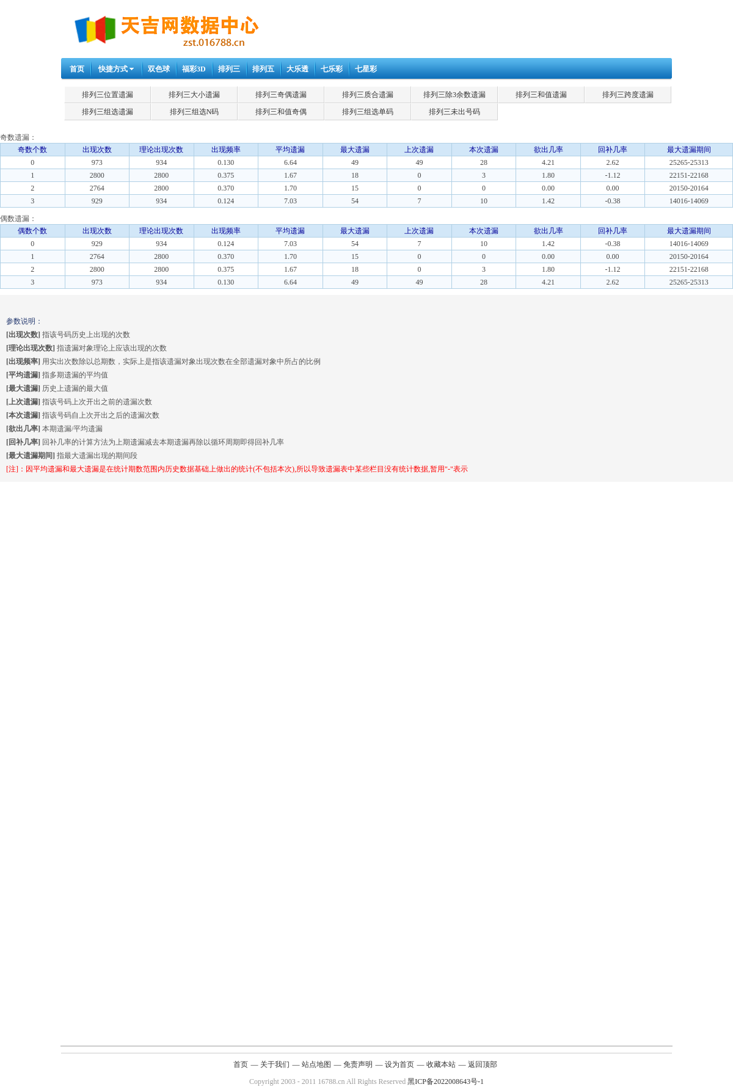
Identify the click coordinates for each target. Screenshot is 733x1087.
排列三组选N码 (194, 111)
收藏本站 (441, 1064)
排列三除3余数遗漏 (454, 94)
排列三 (229, 69)
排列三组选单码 (367, 111)
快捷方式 (113, 69)
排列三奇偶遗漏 (281, 94)
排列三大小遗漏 (194, 94)
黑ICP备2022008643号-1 (445, 1081)
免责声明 (358, 1064)
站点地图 (316, 1064)
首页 (77, 69)
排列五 (263, 69)
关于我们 (275, 1064)
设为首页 (399, 1064)
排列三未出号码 (454, 111)
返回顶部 (482, 1064)
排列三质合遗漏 (367, 94)
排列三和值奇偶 (281, 111)
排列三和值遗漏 (541, 94)
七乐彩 (332, 69)
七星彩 (366, 69)
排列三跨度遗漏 (628, 94)
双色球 (159, 69)
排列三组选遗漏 (107, 111)
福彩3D (194, 69)
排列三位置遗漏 (107, 94)
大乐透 (297, 69)
